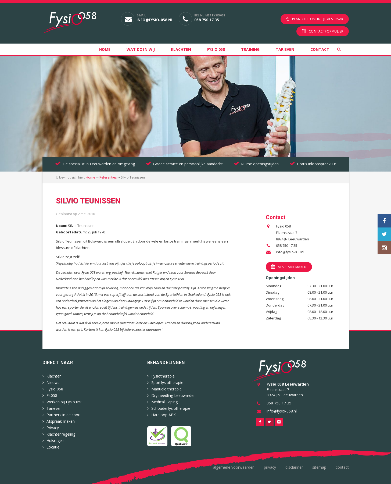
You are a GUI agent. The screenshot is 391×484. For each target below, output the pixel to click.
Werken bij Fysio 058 (64, 401)
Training (250, 49)
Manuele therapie (166, 389)
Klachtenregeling (60, 434)
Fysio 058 (216, 49)
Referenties (108, 177)
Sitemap (319, 467)
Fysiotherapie (163, 376)
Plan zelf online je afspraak (317, 19)
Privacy (52, 427)
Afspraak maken (292, 267)
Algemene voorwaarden (233, 467)
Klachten (181, 49)
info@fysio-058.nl (155, 19)
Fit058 (51, 395)
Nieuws (52, 382)
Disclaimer (294, 467)
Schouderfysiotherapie (170, 408)
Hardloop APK (163, 414)
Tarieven (285, 49)
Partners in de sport (63, 414)
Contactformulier (326, 31)
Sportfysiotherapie (167, 382)
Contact (319, 49)
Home (104, 49)
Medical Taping (164, 401)
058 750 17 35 (206, 19)
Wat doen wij (141, 49)
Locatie (52, 447)
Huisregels (55, 440)
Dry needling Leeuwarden (173, 395)
